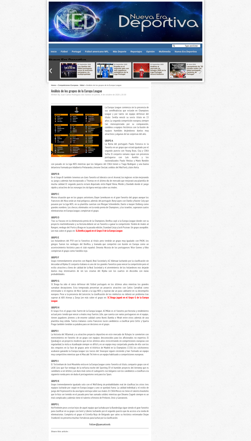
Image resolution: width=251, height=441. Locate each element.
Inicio (54, 51)
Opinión (150, 51)
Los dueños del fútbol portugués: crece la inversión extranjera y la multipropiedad (85, 70)
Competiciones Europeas (68, 85)
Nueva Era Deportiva (186, 51)
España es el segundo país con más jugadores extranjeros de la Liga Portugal (121, 70)
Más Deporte (119, 51)
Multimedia (164, 51)
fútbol (82, 85)
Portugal (76, 51)
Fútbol (64, 51)
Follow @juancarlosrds (99, 424)
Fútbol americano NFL (97, 51)
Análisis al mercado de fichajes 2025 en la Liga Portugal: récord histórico (158, 70)
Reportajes (136, 51)
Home (53, 85)
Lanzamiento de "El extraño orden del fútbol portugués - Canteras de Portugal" (195, 70)
